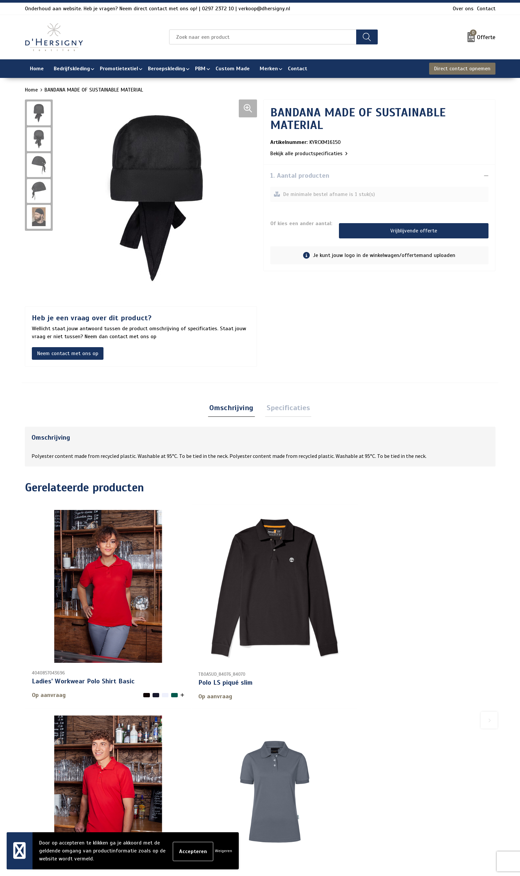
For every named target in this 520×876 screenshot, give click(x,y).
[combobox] (262, 37)
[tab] (233, 408)
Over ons (463, 8)
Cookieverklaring (401, 768)
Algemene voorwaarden (409, 757)
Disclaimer (394, 789)
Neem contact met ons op (67, 353)
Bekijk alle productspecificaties (309, 153)
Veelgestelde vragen (227, 779)
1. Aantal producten (299, 175)
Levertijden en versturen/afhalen (243, 789)
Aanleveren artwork (226, 800)
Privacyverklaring (402, 779)
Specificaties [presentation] (286, 408)
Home (31, 90)
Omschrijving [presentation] (233, 408)
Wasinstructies (221, 821)
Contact (486, 8)
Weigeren (223, 850)
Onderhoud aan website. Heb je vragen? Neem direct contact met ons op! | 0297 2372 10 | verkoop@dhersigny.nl (157, 8)
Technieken (216, 810)
